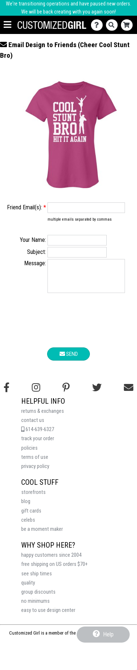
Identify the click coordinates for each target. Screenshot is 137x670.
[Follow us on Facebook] (6, 393)
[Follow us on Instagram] (36, 393)
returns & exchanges (42, 417)
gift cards (31, 516)
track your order (37, 444)
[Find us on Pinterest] (66, 393)
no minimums (35, 607)
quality (28, 588)
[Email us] (128, 393)
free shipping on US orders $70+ (54, 570)
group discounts (38, 597)
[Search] (113, 25)
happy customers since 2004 (51, 560)
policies (29, 453)
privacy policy (35, 472)
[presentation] (68, 327)
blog (25, 507)
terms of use (34, 463)
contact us (32, 426)
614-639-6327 (37, 435)
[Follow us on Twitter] (97, 393)
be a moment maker (42, 535)
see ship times (36, 579)
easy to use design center (48, 616)
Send (69, 359)
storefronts (33, 498)
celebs (28, 525)
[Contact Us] (98, 25)
